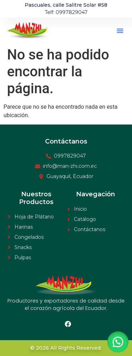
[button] (120, 30)
